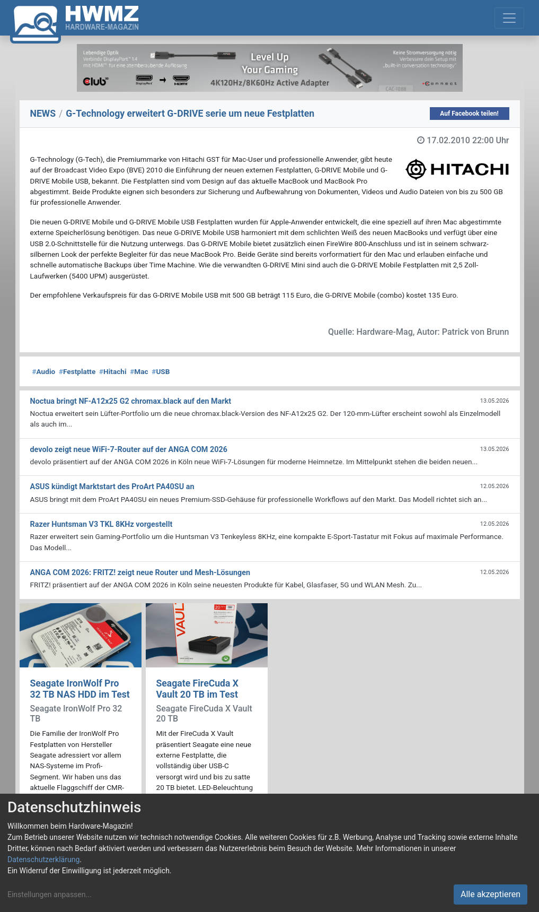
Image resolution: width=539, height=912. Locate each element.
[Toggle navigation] (509, 18)
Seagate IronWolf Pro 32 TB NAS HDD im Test (80, 689)
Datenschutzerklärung (43, 859)
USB (161, 371)
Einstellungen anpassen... (49, 894)
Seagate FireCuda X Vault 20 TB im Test (197, 689)
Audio (44, 371)
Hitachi (112, 371)
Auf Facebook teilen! (469, 113)
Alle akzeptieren (490, 894)
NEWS (43, 113)
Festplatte (77, 371)
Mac (139, 371)
